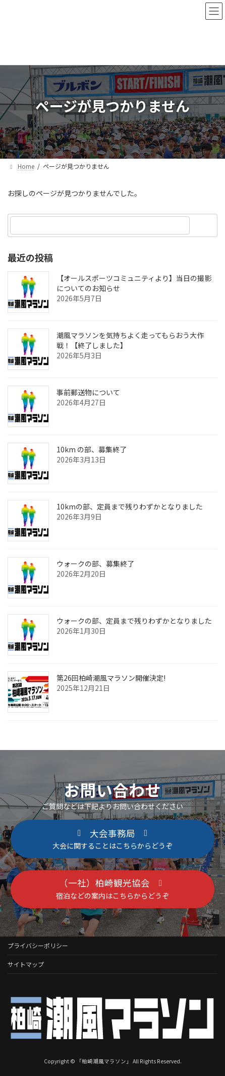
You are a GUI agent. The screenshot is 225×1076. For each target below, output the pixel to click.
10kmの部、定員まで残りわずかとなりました (130, 506)
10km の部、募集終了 (92, 449)
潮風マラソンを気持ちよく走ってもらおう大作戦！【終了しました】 (130, 340)
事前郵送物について (88, 392)
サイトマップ (26, 964)
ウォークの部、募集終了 (95, 563)
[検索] (205, 225)
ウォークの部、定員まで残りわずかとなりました (134, 621)
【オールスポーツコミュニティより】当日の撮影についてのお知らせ (134, 283)
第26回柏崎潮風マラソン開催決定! (111, 678)
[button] (112, 839)
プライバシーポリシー (38, 945)
